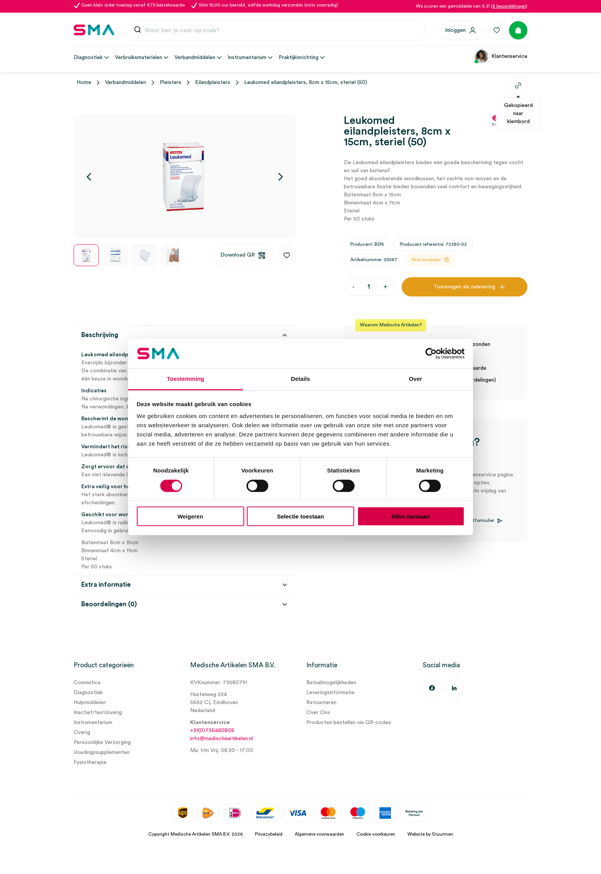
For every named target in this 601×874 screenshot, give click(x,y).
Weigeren (190, 516)
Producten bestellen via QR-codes (348, 722)
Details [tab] (300, 378)
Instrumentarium (93, 722)
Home (84, 82)
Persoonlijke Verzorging (102, 742)
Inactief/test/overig (98, 712)
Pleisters (170, 82)
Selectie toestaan (300, 516)
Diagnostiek (88, 692)
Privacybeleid (268, 834)
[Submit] (137, 31)
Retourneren (321, 702)
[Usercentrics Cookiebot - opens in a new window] (431, 353)
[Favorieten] (497, 30)
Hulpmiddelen (90, 702)
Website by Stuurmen (430, 834)
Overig (82, 732)
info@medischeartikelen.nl (221, 738)
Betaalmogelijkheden (331, 682)
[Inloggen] (460, 30)
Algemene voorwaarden (319, 834)
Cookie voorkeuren (375, 834)
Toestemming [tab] (185, 378)
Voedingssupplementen (102, 752)
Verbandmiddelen (125, 82)
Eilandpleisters (212, 82)
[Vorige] (89, 177)
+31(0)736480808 (212, 730)
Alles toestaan (410, 516)
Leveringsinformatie (330, 692)
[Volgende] (280, 177)
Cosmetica (87, 682)
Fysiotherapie (90, 762)
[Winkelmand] (518, 30)
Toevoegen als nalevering (464, 287)
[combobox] (275, 30)
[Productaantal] (369, 287)
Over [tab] (415, 378)
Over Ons (318, 712)
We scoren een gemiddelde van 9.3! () (471, 6)
